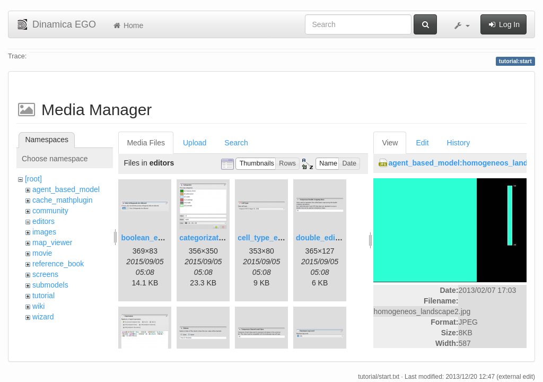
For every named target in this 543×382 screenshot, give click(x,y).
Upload (194, 142)
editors (43, 221)
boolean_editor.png (155, 237)
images (44, 232)
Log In (503, 24)
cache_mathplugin (62, 200)
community (50, 210)
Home (127, 25)
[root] (33, 179)
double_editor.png (328, 237)
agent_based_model (66, 189)
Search (236, 142)
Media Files (146, 142)
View (390, 142)
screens (45, 274)
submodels (50, 285)
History (458, 142)
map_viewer (52, 242)
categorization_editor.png (224, 237)
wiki (38, 306)
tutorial (43, 295)
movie (42, 253)
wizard (43, 316)
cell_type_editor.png (273, 237)
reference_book (58, 263)
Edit (422, 142)
